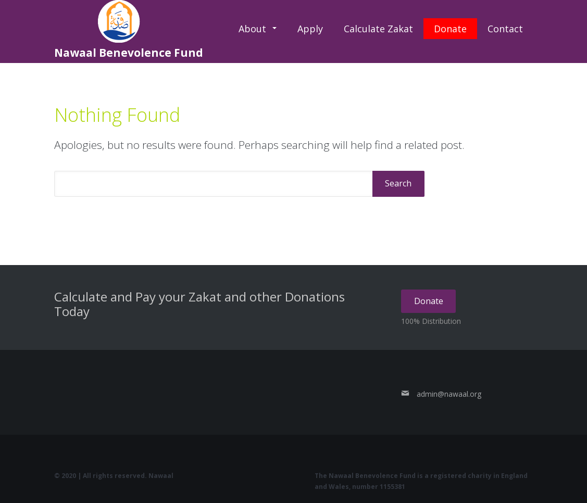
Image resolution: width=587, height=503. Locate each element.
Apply (310, 28)
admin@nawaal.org (449, 394)
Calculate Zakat (378, 28)
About (252, 28)
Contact (505, 28)
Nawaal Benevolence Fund (128, 30)
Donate (450, 28)
